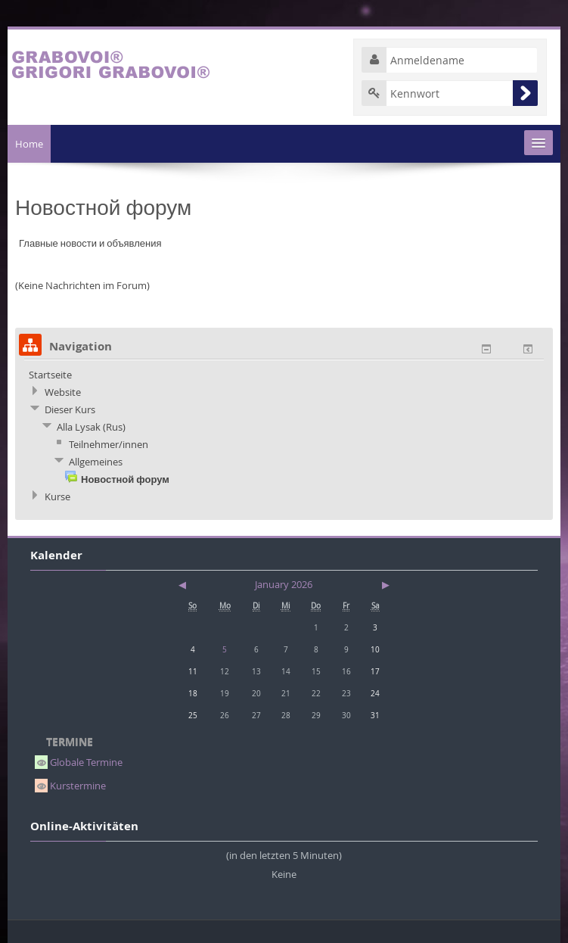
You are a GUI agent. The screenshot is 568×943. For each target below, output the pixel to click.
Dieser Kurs (70, 409)
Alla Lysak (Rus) (91, 427)
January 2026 (283, 584)
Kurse (57, 496)
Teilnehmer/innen (108, 444)
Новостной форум (125, 479)
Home (29, 144)
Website (63, 392)
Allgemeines (96, 461)
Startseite (50, 374)
